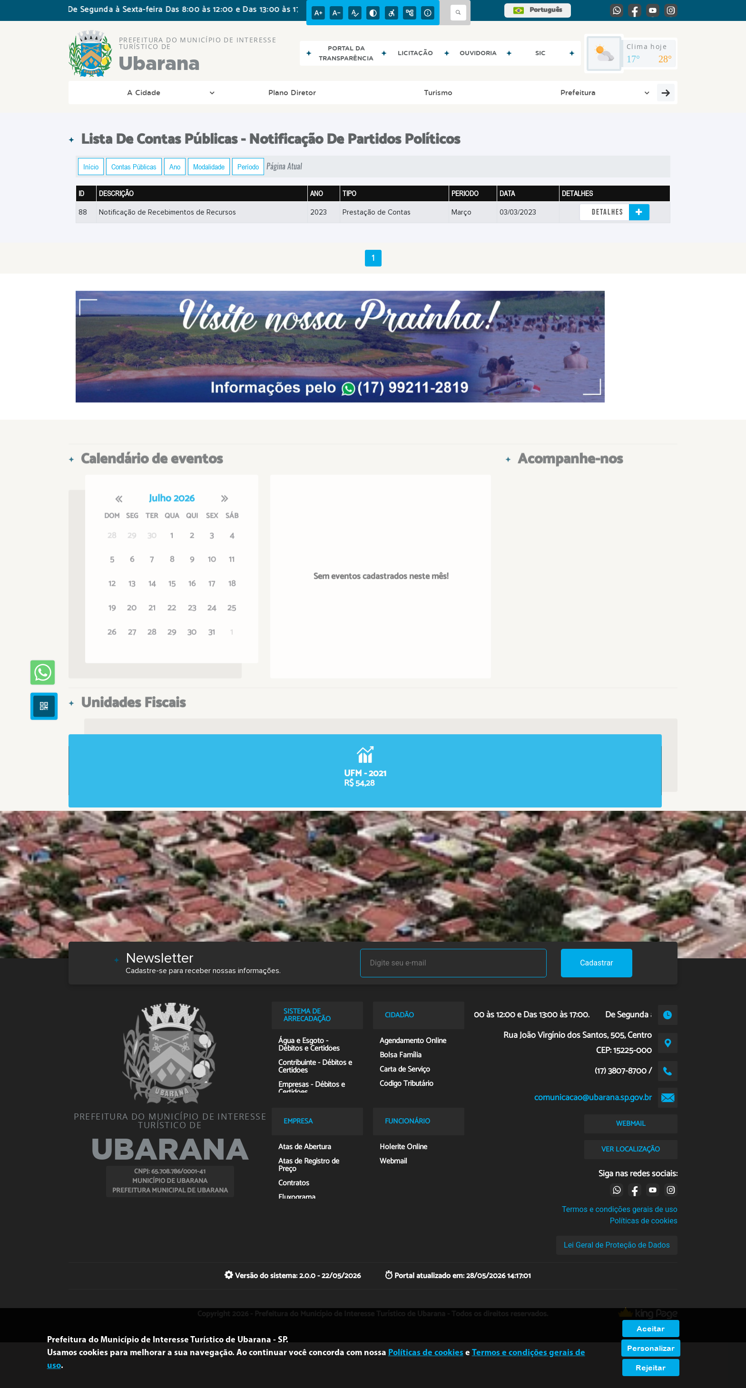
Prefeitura (288, 92)
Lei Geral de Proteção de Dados (617, 1245)
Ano (174, 166)
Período (248, 166)
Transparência (355, 92)
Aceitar (651, 1328)
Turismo (228, 92)
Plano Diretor (166, 92)
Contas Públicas (134, 166)
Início (90, 166)
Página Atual (284, 166)
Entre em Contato (489, 92)
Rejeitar (651, 1367)
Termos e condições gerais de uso (619, 1209)
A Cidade (106, 92)
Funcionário (566, 92)
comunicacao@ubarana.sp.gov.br (593, 1098)
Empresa (626, 92)
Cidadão (418, 92)
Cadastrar (596, 962)
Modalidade (209, 166)
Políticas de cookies (643, 1220)
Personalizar (651, 1348)
